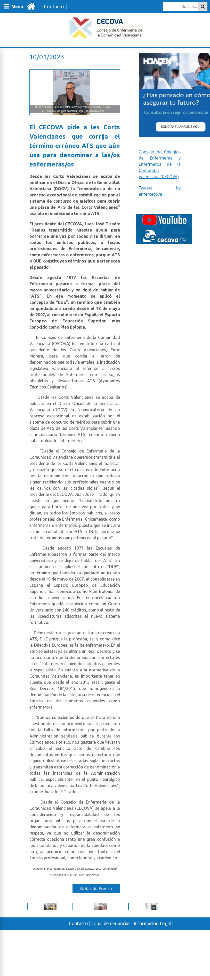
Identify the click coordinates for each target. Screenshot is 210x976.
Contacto (78, 923)
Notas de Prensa (96, 888)
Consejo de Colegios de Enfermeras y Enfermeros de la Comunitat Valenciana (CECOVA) (160, 164)
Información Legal (152, 923)
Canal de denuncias (110, 923)
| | (53, 6)
